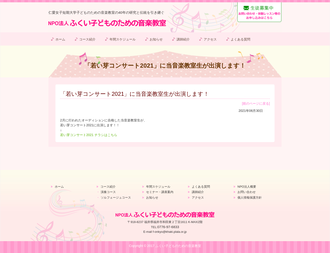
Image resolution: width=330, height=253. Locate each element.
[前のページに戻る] (256, 103)
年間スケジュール (123, 39)
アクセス (210, 39)
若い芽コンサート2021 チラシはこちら (88, 135)
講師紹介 (183, 39)
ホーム (60, 39)
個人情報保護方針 (249, 197)
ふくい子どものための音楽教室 (178, 246)
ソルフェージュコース (116, 197)
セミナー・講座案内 (159, 192)
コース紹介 (87, 39)
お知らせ (156, 39)
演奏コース (108, 192)
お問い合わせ (246, 192)
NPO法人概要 (246, 186)
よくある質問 (240, 39)
